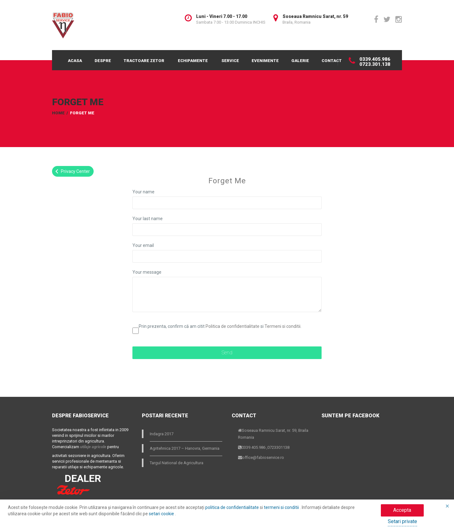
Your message (146, 272)
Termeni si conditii (282, 326)
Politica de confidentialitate (232, 326)
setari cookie (162, 513)
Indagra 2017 (161, 433)
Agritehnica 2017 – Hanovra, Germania (184, 448)
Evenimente (265, 60)
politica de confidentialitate (232, 507)
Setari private (402, 521)
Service (230, 60)
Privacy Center (72, 171)
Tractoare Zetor (144, 60)
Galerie (300, 60)
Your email (143, 245)
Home (58, 113)
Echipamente (193, 60)
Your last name (147, 218)
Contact (332, 60)
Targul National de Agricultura (176, 462)
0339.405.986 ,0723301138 (265, 447)
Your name (143, 191)
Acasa (75, 60)
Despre (103, 60)
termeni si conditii (282, 507)
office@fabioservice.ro (263, 457)
